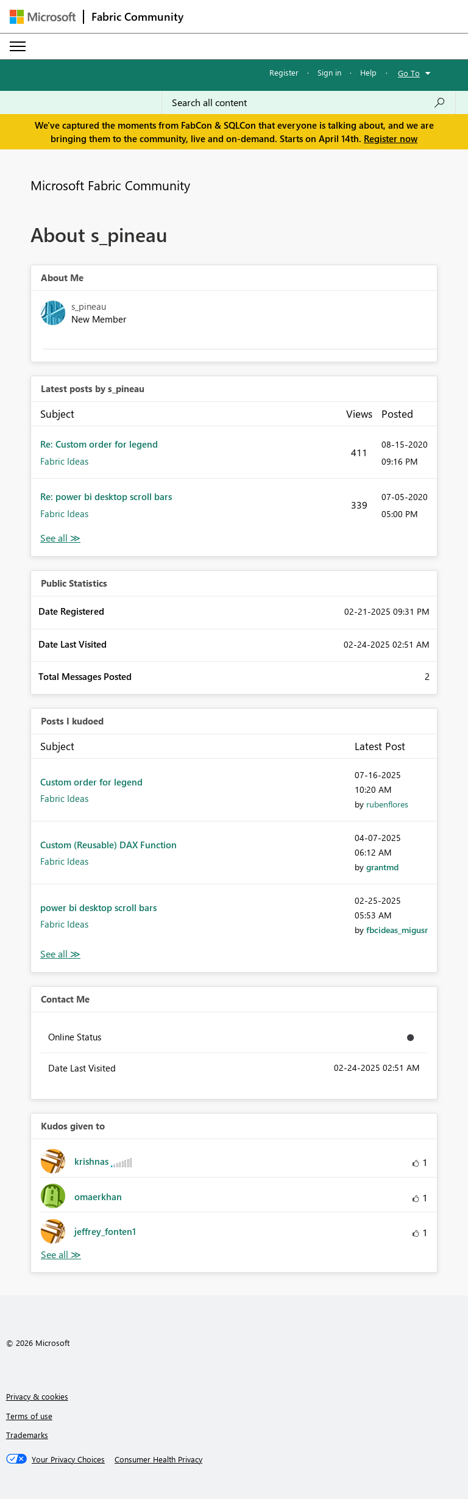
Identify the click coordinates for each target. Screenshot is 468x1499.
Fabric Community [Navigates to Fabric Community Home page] (137, 16)
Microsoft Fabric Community (110, 184)
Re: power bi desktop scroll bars (106, 496)
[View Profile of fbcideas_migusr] (397, 930)
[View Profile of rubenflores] (387, 804)
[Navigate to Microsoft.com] (43, 17)
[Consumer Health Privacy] (158, 1459)
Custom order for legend (91, 782)
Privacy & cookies (37, 1396)
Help (368, 72)
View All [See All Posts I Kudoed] (60, 954)
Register (284, 72)
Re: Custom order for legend (99, 444)
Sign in (329, 72)
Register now (390, 138)
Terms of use (29, 1416)
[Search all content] (308, 102)
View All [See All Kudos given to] (61, 1255)
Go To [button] (409, 73)
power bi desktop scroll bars (98, 907)
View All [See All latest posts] (60, 538)
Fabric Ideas (64, 461)
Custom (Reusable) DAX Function (108, 845)
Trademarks (27, 1434)
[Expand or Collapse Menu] (17, 46)
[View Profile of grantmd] (382, 867)
